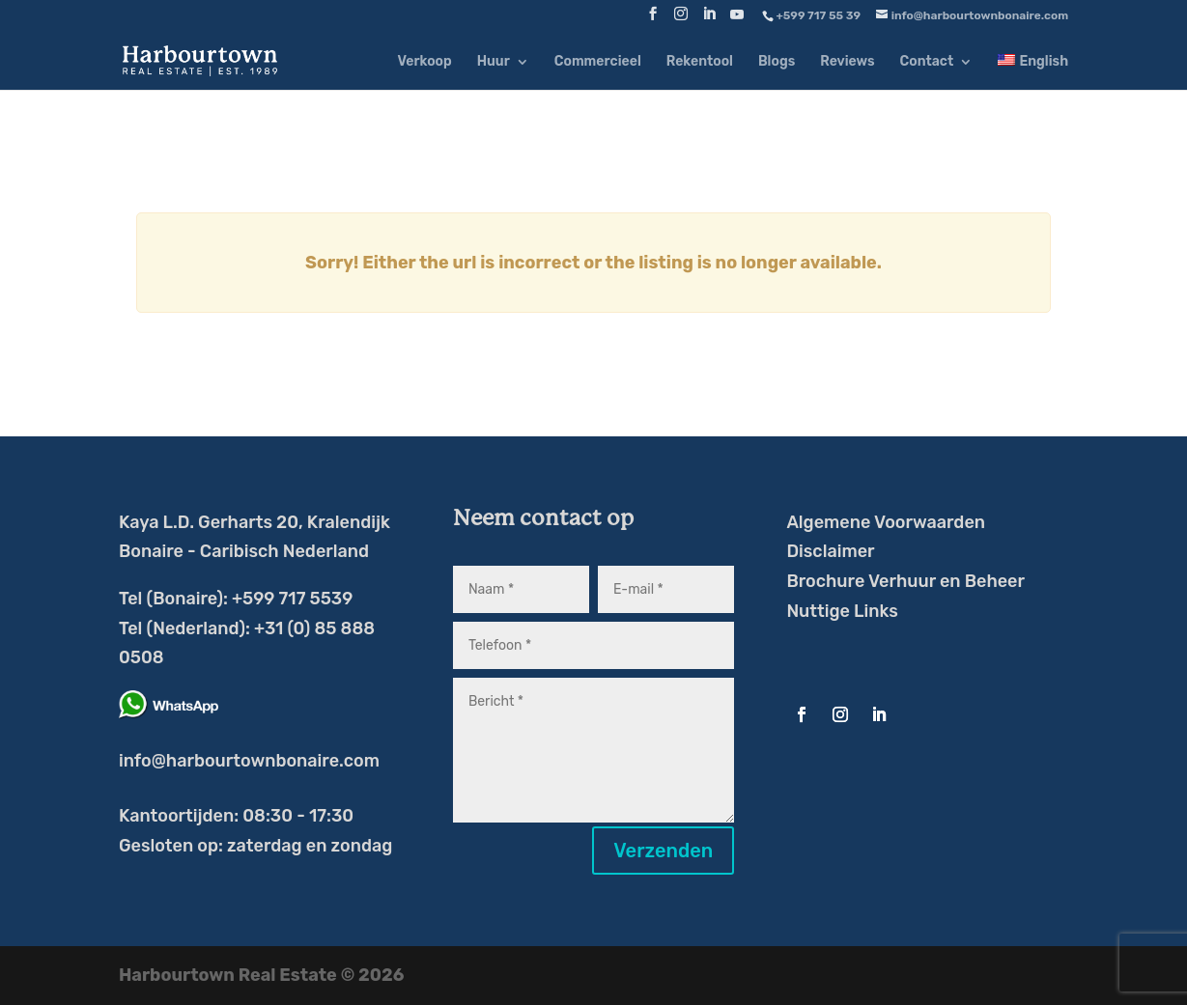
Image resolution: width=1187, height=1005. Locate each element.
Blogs (776, 62)
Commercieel (597, 62)
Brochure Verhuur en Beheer (905, 581)
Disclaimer (830, 551)
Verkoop (424, 62)
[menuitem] (1033, 72)
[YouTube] (737, 20)
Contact (927, 62)
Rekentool (699, 62)
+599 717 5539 (292, 598)
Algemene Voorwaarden (885, 522)
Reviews (847, 62)
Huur (493, 62)
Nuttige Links (841, 611)
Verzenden (663, 850)
